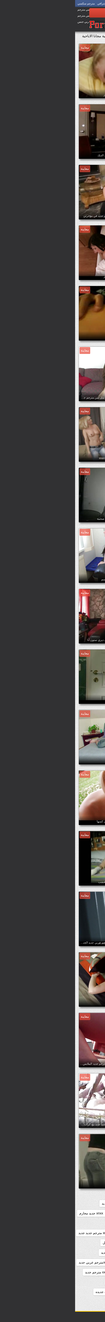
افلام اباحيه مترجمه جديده (38, 1292)
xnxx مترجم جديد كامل (43, 1243)
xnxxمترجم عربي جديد (19, 1262)
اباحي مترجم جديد (44, 1282)
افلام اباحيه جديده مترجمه (81, 1292)
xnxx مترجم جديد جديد (18, 1233)
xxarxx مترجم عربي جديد (81, 1282)
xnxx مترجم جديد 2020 (83, 1233)
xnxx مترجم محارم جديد (42, 1252)
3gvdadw (92, 1203)
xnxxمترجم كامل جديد (83, 1272)
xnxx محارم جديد (54, 1262)
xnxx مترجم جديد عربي (83, 1243)
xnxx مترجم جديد (46, 1223)
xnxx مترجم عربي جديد (83, 1252)
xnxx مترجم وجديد (86, 1262)
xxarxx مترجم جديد (23, 1272)
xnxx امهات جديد (38, 1203)
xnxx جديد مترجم (87, 1213)
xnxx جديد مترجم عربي (52, 1213)
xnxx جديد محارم (16, 1213)
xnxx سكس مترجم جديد (82, 1223)
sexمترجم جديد (68, 1203)
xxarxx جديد (52, 1272)
